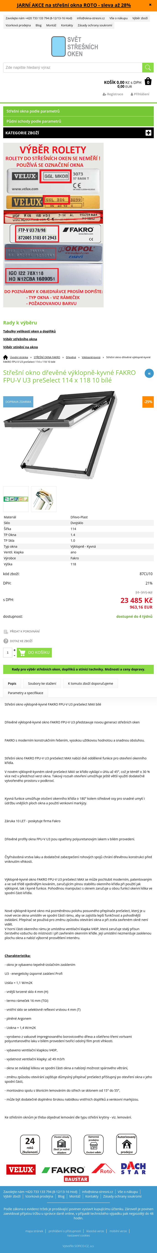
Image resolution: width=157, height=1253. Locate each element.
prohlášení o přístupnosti (65, 1231)
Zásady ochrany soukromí (95, 25)
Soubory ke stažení (42, 683)
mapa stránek (34, 1231)
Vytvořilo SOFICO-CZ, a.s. (78, 1246)
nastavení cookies (78, 1235)
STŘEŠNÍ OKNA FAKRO (47, 357)
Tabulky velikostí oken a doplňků (29, 331)
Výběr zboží (140, 18)
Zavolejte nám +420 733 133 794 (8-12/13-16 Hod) (39, 18)
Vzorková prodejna (18, 25)
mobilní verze (118, 1231)
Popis (12, 683)
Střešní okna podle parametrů (33, 111)
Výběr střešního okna (20, 339)
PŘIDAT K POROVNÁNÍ (25, 631)
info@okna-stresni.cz (91, 18)
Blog (39, 25)
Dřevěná (71, 357)
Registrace (113, 94)
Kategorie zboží (78, 133)
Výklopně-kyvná (91, 357)
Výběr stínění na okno (20, 347)
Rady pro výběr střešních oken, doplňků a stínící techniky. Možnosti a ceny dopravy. (78, 669)
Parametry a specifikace (25, 693)
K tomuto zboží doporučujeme (90, 683)
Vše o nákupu (119, 18)
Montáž (51, 25)
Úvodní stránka (19, 357)
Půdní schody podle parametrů (34, 121)
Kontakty (67, 25)
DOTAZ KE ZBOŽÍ (21, 641)
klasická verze (95, 1231)
